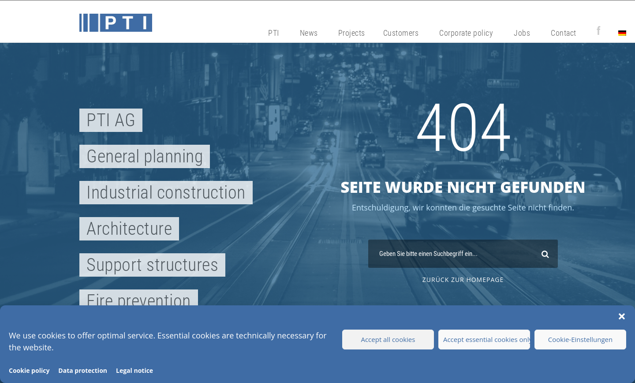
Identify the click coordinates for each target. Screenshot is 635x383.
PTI (273, 33)
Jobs (522, 33)
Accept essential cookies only (486, 339)
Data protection (82, 370)
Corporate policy (466, 33)
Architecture (129, 228)
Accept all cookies (388, 339)
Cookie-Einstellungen (580, 339)
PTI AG (110, 120)
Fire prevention (138, 301)
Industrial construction (166, 192)
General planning (144, 156)
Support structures (152, 265)
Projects (351, 33)
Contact (563, 33)
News (309, 33)
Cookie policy (29, 370)
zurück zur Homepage (463, 279)
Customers (401, 33)
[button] (621, 316)
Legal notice (134, 370)
